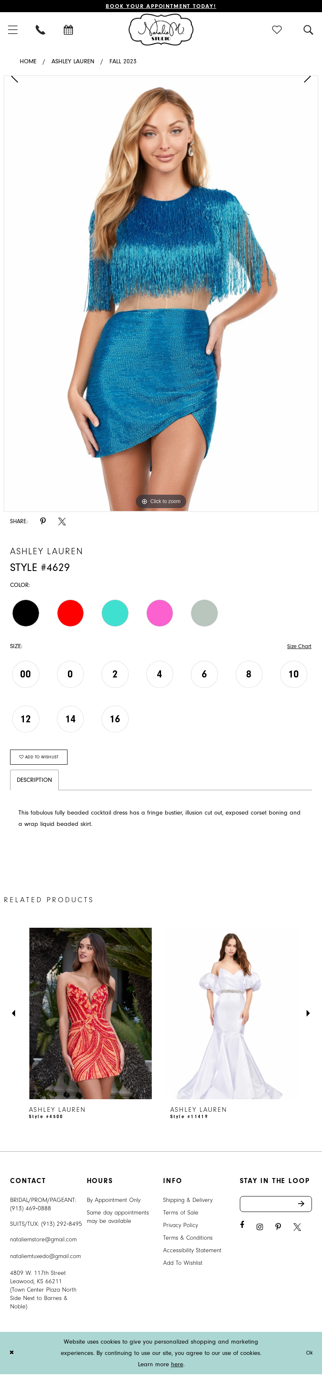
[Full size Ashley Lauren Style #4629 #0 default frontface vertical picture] (161, 294)
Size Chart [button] (298, 647)
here (177, 1368)
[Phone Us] (41, 30)
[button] (277, 30)
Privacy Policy (180, 1229)
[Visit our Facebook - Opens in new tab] (242, 1230)
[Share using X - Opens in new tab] (62, 522)
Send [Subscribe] (304, 1208)
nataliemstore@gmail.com (43, 1243)
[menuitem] (41, 30)
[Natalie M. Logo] (161, 30)
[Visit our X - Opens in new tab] (297, 1233)
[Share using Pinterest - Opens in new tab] (43, 522)
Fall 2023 (123, 62)
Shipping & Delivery (188, 1203)
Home (28, 62)
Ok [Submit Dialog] (309, 1356)
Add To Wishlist (183, 1266)
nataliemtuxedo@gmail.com (45, 1260)
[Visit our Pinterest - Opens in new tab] (278, 1233)
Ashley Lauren (73, 62)
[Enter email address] (276, 1208)
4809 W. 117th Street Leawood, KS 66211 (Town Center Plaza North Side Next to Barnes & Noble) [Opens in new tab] (43, 1293)
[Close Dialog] (12, 1356)
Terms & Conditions (188, 1241)
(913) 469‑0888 (30, 1212)
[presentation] (90, 1017)
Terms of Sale (180, 1216)
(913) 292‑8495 (61, 1227)
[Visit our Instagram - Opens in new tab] (260, 1233)
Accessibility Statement (192, 1254)
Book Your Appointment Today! (161, 6)
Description (34, 783)
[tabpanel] (161, 294)
